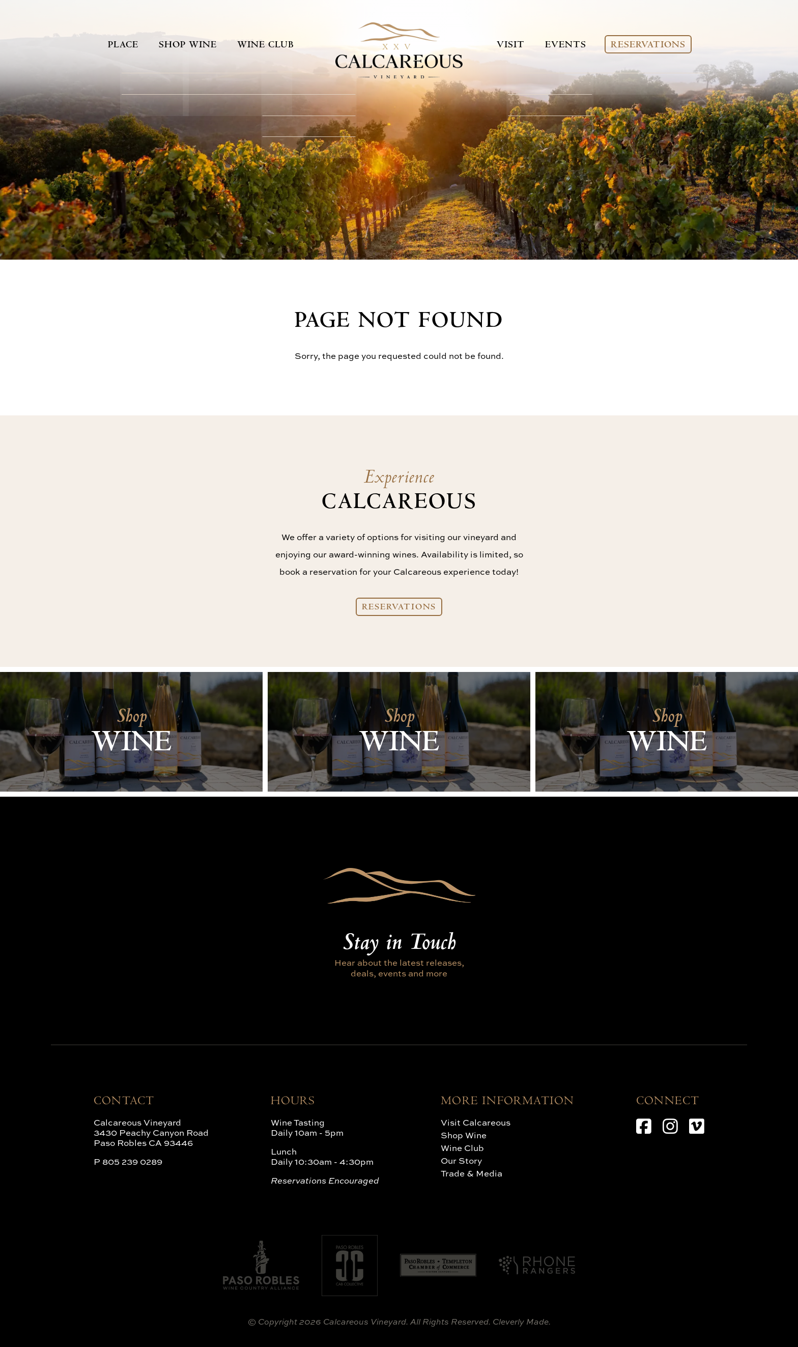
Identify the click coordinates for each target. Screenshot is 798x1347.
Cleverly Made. (522, 1321)
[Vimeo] (696, 1126)
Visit (513, 45)
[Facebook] (643, 1126)
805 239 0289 (132, 1161)
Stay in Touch (399, 944)
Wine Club (261, 45)
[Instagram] (670, 1126)
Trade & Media (471, 1173)
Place (120, 45)
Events (568, 45)
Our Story (461, 1160)
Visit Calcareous (475, 1122)
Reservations (651, 45)
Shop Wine (184, 45)
